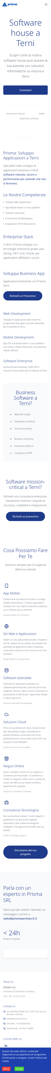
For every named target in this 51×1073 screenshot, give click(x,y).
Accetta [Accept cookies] (19, 1069)
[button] (46, 4)
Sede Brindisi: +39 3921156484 (18, 1028)
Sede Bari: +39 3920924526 (16, 1023)
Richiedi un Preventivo (23, 295)
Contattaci (25, 90)
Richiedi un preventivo (25, 516)
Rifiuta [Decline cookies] (6, 1069)
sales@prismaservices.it (20, 918)
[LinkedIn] (6, 1045)
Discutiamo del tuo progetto (26, 852)
